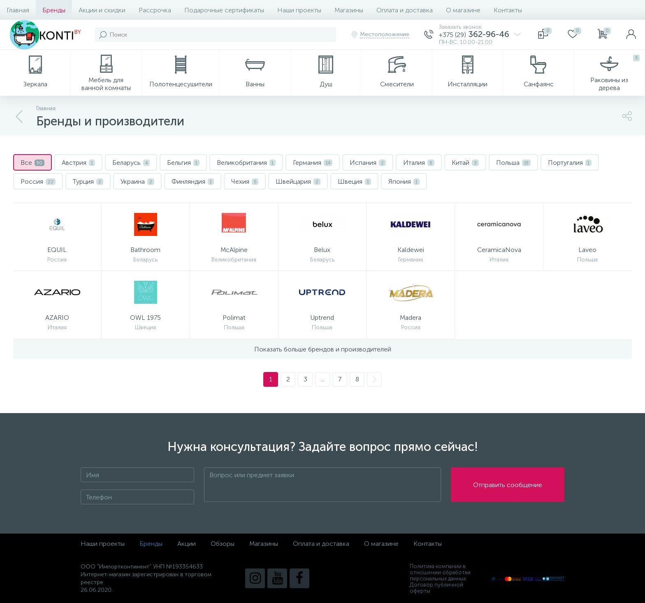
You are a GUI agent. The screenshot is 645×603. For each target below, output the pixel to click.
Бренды (53, 10)
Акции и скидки (102, 10)
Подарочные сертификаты (224, 10)
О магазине (463, 10)
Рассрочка (155, 10)
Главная (18, 10)
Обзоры (222, 544)
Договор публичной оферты (436, 588)
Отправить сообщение (507, 485)
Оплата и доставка (404, 10)
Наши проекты (299, 10)
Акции (186, 544)
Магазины (348, 10)
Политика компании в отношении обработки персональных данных (440, 572)
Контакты (508, 10)
